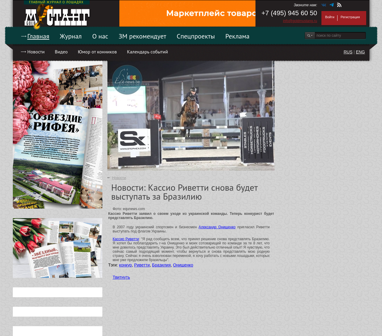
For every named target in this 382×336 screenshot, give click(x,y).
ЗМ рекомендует (143, 36)
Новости (36, 52)
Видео (61, 52)
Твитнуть (121, 277)
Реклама (237, 36)
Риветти (142, 265)
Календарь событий (147, 52)
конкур (125, 265)
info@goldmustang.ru (300, 21)
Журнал (71, 36)
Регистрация (350, 17)
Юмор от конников (97, 52)
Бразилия (161, 265)
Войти (330, 17)
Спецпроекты (196, 36)
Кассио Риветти (126, 239)
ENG (360, 52)
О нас (100, 36)
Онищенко (183, 265)
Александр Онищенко (216, 227)
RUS (348, 52)
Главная (38, 36)
